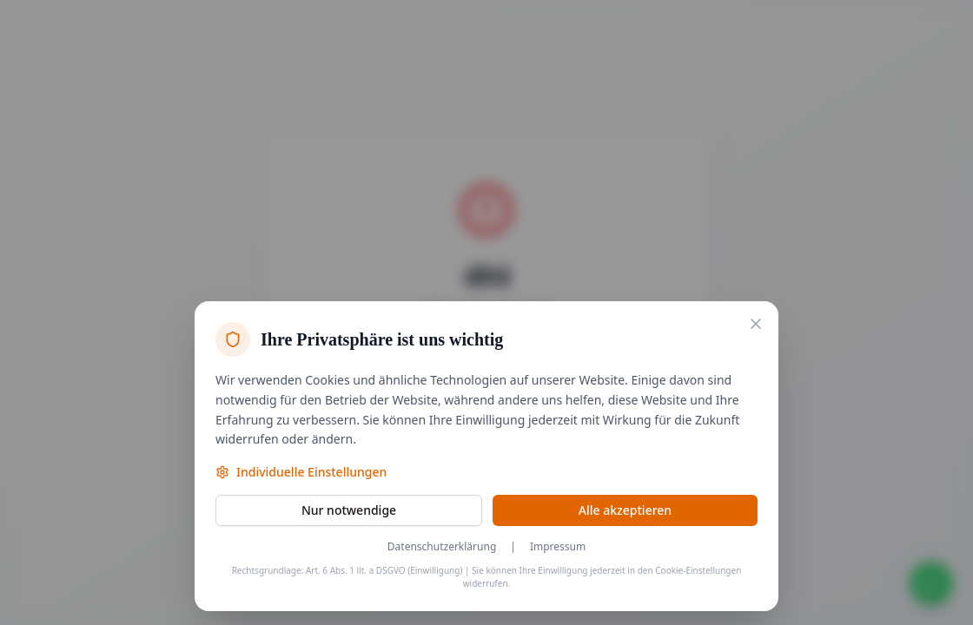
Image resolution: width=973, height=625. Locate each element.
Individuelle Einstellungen (301, 472)
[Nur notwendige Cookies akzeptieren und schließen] (755, 323)
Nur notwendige (348, 510)
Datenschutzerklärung (441, 547)
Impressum (558, 547)
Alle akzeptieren (625, 510)
